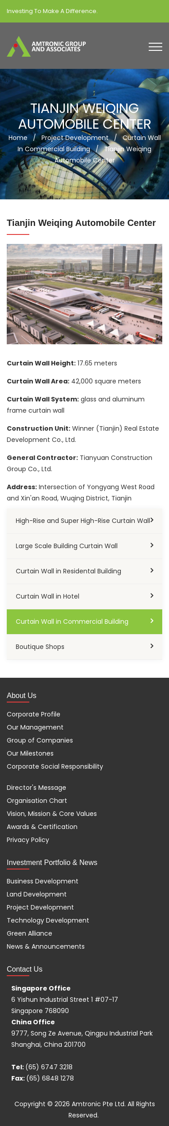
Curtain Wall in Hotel (47, 596)
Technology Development (48, 920)
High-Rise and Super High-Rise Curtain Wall (83, 520)
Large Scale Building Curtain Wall (67, 545)
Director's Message (36, 787)
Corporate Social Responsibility (55, 766)
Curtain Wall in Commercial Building (72, 621)
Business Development (42, 881)
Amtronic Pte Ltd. (99, 1103)
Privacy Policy (28, 839)
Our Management (35, 727)
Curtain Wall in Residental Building (68, 571)
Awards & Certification (42, 826)
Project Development (40, 907)
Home (18, 137)
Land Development (37, 894)
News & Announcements (46, 946)
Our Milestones (30, 753)
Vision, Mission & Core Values (52, 813)
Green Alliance (29, 933)
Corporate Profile (33, 714)
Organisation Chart (37, 800)
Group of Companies (40, 740)
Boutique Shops (40, 646)
